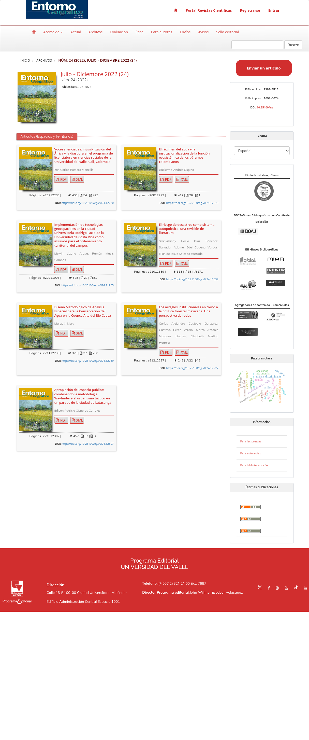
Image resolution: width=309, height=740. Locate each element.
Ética (139, 32)
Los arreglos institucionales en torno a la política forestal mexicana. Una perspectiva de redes (188, 311)
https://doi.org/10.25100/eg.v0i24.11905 (88, 285)
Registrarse (250, 10)
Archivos (96, 32)
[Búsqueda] (257, 44)
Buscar (293, 45)
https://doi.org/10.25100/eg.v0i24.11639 (192, 279)
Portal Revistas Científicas (209, 10)
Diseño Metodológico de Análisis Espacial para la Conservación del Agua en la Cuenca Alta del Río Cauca (82, 311)
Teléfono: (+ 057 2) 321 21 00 (166, 583)
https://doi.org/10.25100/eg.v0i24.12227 (192, 368)
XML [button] (79, 179)
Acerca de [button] (53, 32)
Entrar (273, 10)
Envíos (185, 32)
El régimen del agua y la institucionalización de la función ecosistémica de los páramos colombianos (184, 155)
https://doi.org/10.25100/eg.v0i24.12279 (192, 203)
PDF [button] (63, 179)
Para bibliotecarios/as (254, 465)
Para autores (161, 32)
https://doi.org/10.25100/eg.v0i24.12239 (88, 360)
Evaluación (119, 32)
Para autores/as (250, 453)
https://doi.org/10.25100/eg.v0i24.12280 (88, 203)
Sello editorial (227, 32)
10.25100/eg (265, 107)
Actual (75, 32)
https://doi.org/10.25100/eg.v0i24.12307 (88, 443)
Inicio (25, 60)
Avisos (203, 32)
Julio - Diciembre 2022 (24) (94, 74)
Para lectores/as (250, 441)
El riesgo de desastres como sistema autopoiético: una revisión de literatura (186, 229)
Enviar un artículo (264, 68)
